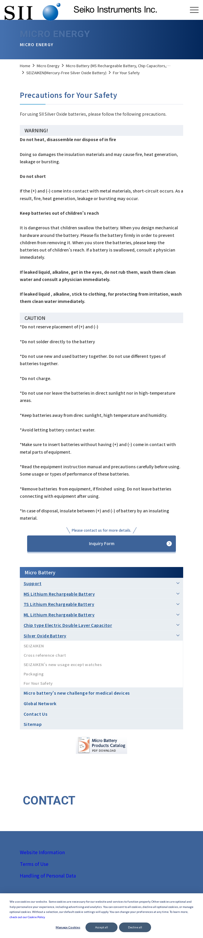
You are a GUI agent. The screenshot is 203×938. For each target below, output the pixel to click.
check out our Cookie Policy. (27, 917)
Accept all (101, 927)
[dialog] (101, 915)
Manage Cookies (68, 927)
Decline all (135, 927)
